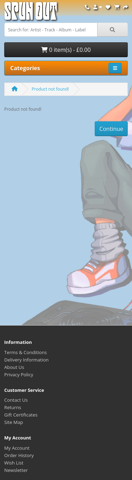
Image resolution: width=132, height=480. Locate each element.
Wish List (14, 463)
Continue (111, 129)
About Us (14, 367)
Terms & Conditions (25, 352)
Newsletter (16, 470)
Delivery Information (26, 360)
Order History (19, 455)
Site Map (13, 422)
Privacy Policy (18, 374)
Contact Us (16, 400)
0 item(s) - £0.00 (65, 50)
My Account (17, 448)
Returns (12, 407)
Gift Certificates (20, 415)
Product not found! (50, 89)
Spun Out (30, 14)
